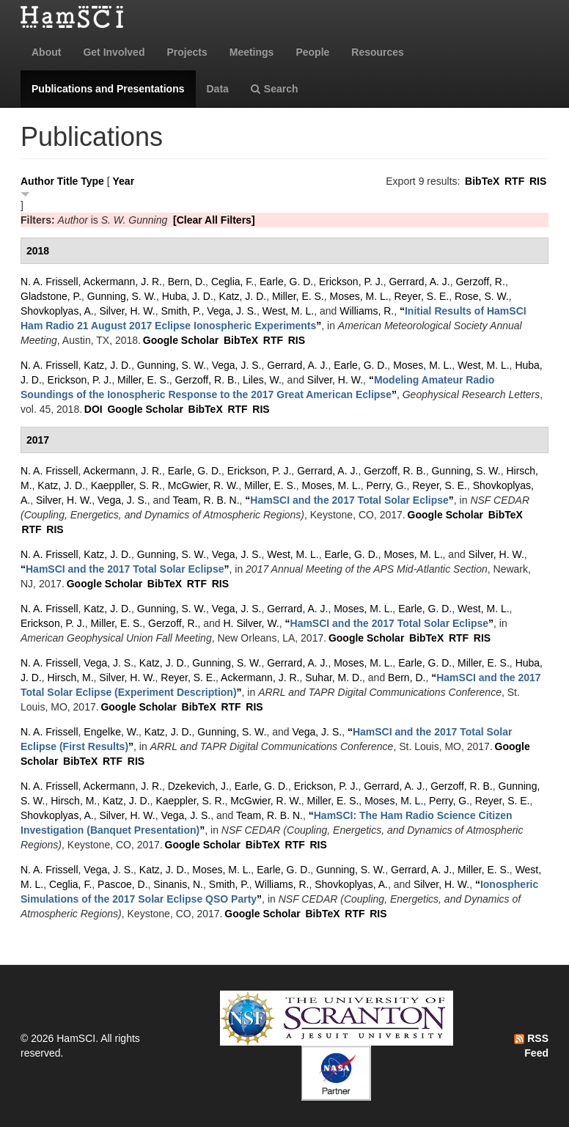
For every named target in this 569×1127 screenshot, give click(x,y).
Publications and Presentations (108, 89)
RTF (514, 181)
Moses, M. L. (359, 296)
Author (37, 181)
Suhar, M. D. (333, 677)
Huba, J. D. (187, 296)
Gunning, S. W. (121, 296)
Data (218, 89)
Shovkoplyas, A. (57, 311)
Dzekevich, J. (198, 786)
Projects (186, 52)
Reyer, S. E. (421, 296)
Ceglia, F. (232, 281)
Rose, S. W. (482, 296)
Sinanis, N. (178, 884)
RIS (537, 181)
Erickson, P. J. (351, 281)
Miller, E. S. (298, 296)
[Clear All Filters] (214, 220)
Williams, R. (366, 311)
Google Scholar (181, 340)
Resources (377, 52)
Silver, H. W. (127, 311)
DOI (93, 409)
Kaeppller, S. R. (126, 485)
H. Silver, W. (251, 623)
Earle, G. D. (286, 281)
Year (124, 181)
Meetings (252, 52)
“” (349, 500)
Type (92, 181)
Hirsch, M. (71, 677)
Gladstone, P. (51, 296)
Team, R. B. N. (206, 500)
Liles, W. (262, 380)
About (46, 52)
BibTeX (482, 181)
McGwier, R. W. (203, 485)
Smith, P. (181, 311)
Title (67, 181)
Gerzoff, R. (479, 281)
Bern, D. (186, 281)
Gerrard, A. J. (419, 281)
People (312, 52)
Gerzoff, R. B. (206, 380)
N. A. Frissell (49, 281)
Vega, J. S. (232, 311)
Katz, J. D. (243, 296)
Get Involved (113, 52)
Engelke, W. (111, 732)
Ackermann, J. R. (123, 281)
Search (274, 89)
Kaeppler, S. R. (189, 801)
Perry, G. (387, 485)
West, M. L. (289, 311)
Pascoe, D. (122, 884)
